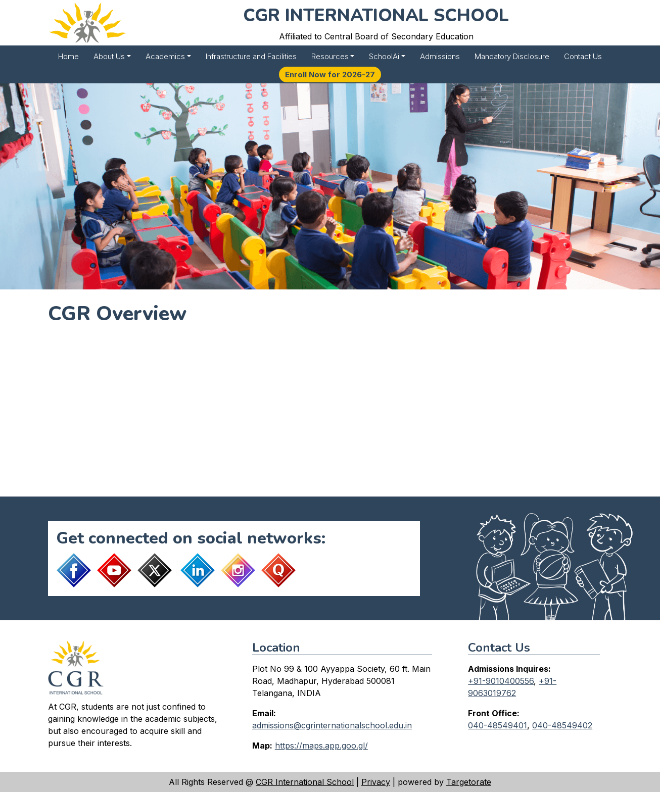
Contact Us (583, 56)
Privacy (375, 782)
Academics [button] (165, 56)
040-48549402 (562, 725)
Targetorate (468, 782)
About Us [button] (109, 56)
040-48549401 (497, 725)
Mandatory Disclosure (512, 56)
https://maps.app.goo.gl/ (321, 745)
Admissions (440, 56)
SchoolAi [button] (384, 56)
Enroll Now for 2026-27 (330, 74)
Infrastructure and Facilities (251, 56)
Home (68, 56)
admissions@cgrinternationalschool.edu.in (332, 725)
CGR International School (305, 782)
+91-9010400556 (501, 681)
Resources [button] (330, 56)
